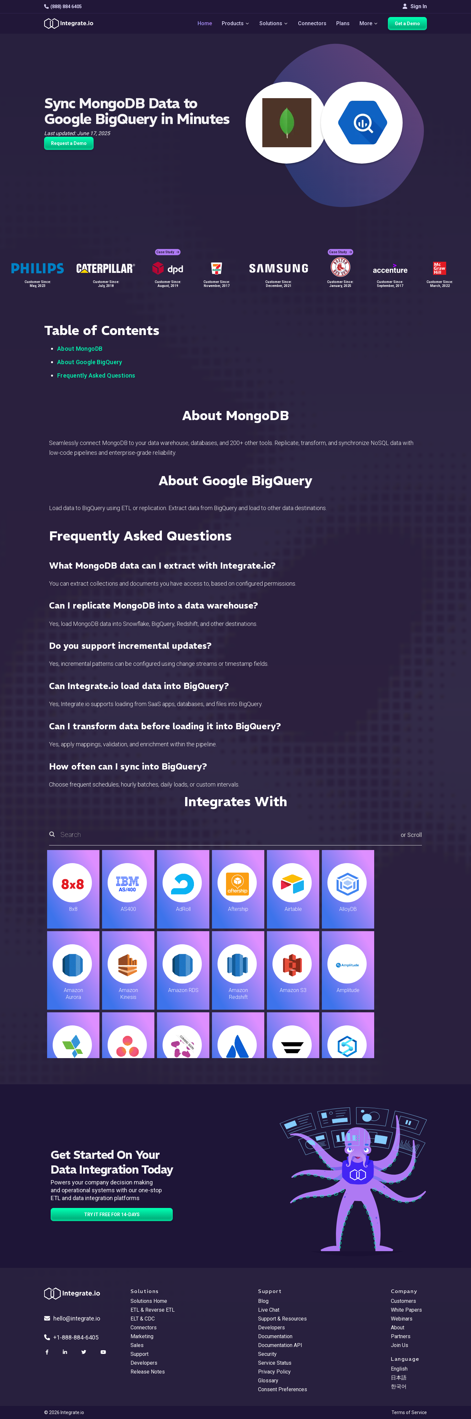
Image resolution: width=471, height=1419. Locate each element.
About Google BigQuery (89, 362)
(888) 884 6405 (63, 6)
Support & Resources (282, 1319)
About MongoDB (79, 348)
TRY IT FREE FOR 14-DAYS (112, 1214)
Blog (263, 1301)
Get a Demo (407, 23)
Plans (343, 23)
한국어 (399, 1386)
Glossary (268, 1380)
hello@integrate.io (72, 1318)
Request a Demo (69, 143)
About (397, 1327)
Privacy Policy (274, 1372)
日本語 (399, 1378)
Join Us (399, 1345)
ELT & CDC (143, 1319)
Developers (144, 1363)
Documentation (275, 1336)
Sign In (415, 6)
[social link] (47, 1352)
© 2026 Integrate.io (64, 1412)
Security (267, 1354)
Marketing (142, 1336)
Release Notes (148, 1372)
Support (139, 1354)
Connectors (312, 23)
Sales (137, 1345)
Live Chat (268, 1310)
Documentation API (280, 1345)
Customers (403, 1301)
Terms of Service (409, 1412)
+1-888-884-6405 (71, 1337)
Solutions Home (149, 1301)
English (399, 1369)
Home (205, 23)
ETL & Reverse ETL (153, 1310)
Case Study (167, 252)
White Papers (406, 1310)
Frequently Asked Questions (96, 375)
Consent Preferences (282, 1389)
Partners (400, 1336)
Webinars (401, 1319)
